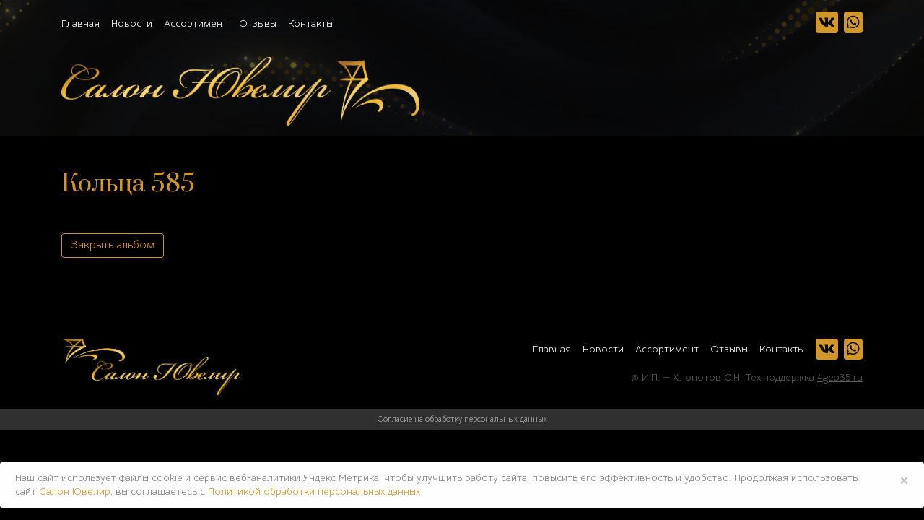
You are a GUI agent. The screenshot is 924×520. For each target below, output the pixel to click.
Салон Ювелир (74, 491)
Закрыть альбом (112, 245)
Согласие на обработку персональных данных (462, 419)
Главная (80, 23)
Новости (131, 23)
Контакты (310, 23)
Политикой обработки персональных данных (314, 491)
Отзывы (257, 23)
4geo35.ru (840, 377)
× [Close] (904, 479)
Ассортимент (195, 23)
